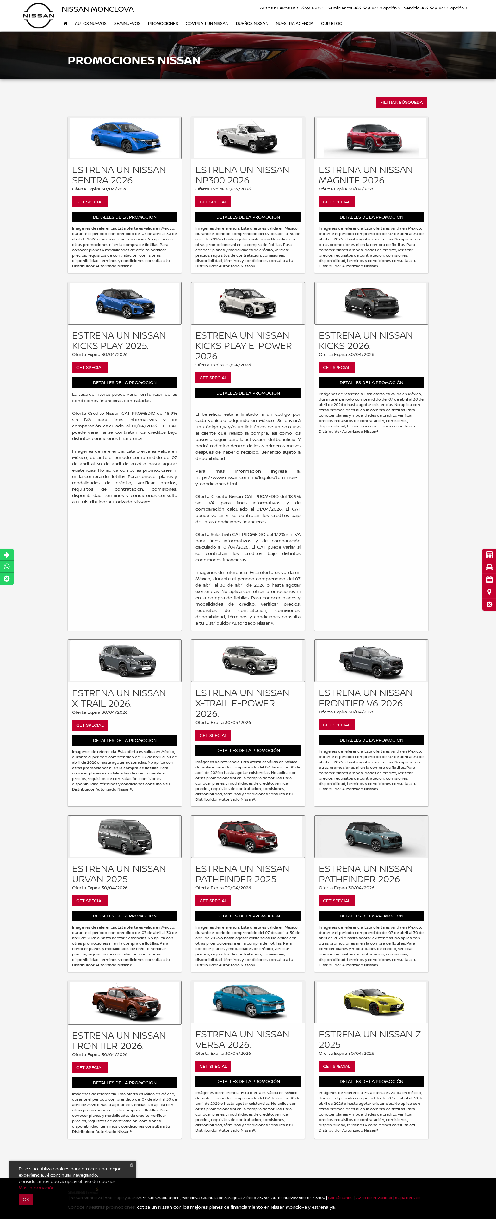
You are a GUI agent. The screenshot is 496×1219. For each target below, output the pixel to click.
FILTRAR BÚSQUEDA (401, 102)
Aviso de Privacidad (374, 1197)
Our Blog (331, 23)
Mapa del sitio (408, 1197)
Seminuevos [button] (127, 23)
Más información (37, 1188)
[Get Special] (125, 138)
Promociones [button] (163, 23)
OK (26, 1199)
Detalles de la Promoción (125, 217)
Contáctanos (340, 1197)
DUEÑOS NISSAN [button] (252, 23)
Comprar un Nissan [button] (207, 23)
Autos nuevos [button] (91, 23)
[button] (489, 604)
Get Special (90, 202)
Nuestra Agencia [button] (294, 23)
